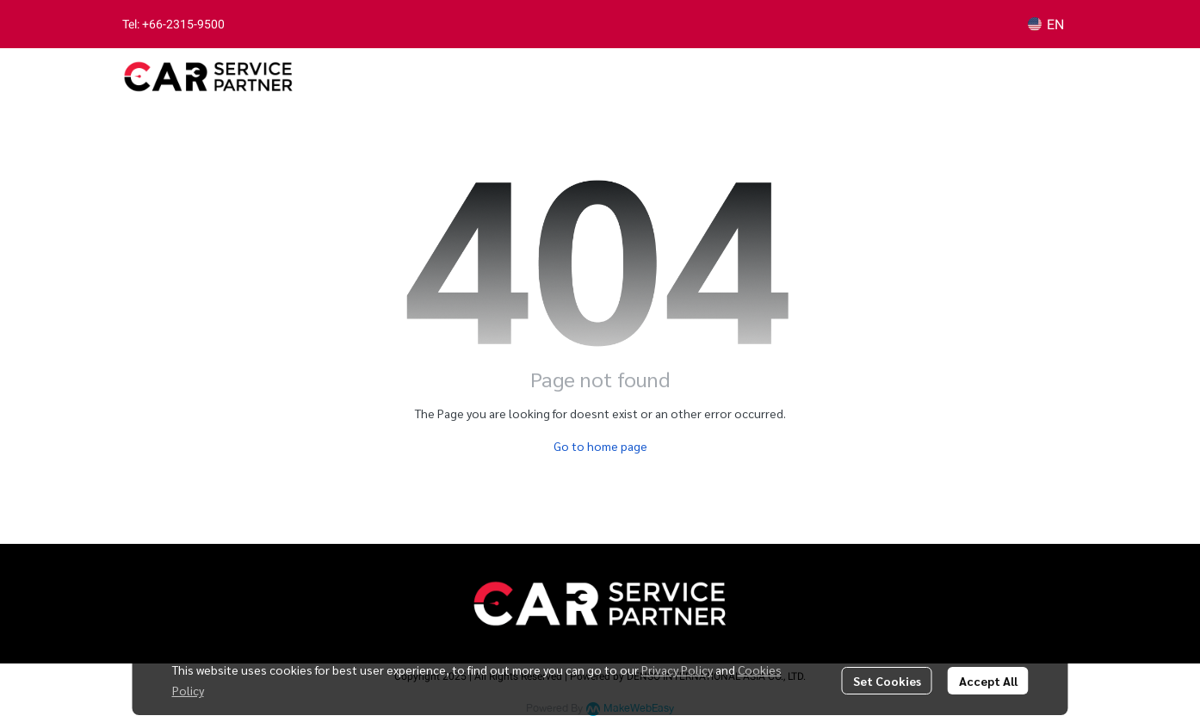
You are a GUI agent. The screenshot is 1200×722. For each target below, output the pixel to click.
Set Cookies (887, 680)
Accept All (988, 680)
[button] (1046, 24)
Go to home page (600, 446)
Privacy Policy (677, 669)
